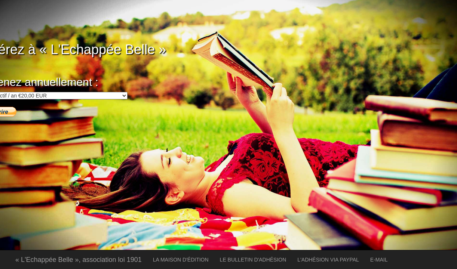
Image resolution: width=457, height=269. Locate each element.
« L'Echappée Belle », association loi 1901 (78, 259)
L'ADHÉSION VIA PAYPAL (328, 260)
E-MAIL (379, 260)
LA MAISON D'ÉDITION (181, 260)
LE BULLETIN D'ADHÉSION (253, 260)
